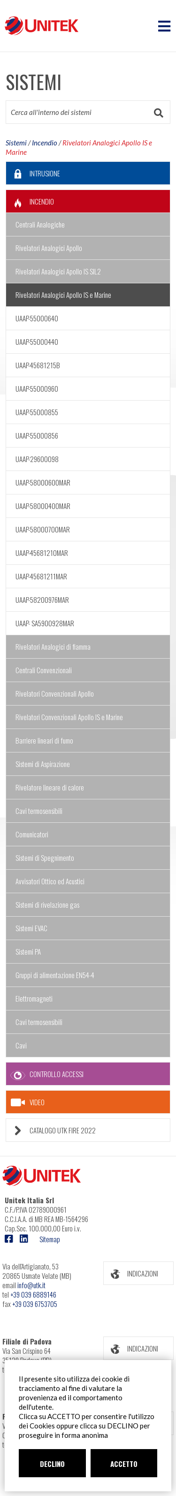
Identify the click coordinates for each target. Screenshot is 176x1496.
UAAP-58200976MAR (42, 599)
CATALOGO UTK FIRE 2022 (51, 1130)
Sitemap (49, 1239)
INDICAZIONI (131, 1273)
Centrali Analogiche (40, 224)
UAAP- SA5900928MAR (44, 623)
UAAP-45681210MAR (41, 552)
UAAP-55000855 (36, 412)
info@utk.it (31, 1285)
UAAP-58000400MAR (42, 506)
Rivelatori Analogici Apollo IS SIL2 (58, 271)
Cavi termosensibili (38, 810)
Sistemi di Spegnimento (44, 857)
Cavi (21, 1045)
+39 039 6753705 (34, 1304)
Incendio (44, 142)
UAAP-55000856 (36, 435)
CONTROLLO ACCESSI (45, 1074)
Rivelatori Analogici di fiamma (53, 646)
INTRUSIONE (33, 173)
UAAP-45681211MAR (41, 576)
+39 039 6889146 (33, 1294)
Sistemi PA (28, 951)
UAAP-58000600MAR (42, 482)
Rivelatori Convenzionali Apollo (54, 693)
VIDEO (28, 1102)
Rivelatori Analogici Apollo (48, 248)
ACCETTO (124, 1463)
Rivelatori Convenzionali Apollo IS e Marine (69, 717)
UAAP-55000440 (36, 341)
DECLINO (52, 1463)
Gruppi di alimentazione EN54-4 (54, 975)
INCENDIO (30, 201)
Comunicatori (31, 834)
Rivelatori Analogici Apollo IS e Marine (63, 294)
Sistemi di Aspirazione (42, 764)
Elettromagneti (34, 998)
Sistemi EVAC (31, 928)
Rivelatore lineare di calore (49, 787)
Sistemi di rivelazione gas (47, 904)
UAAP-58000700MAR (42, 529)
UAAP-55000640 (36, 318)
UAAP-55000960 (36, 388)
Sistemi (16, 142)
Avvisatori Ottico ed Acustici (49, 881)
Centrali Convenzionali (43, 670)
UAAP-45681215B (37, 365)
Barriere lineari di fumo (44, 740)
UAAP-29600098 (37, 459)
